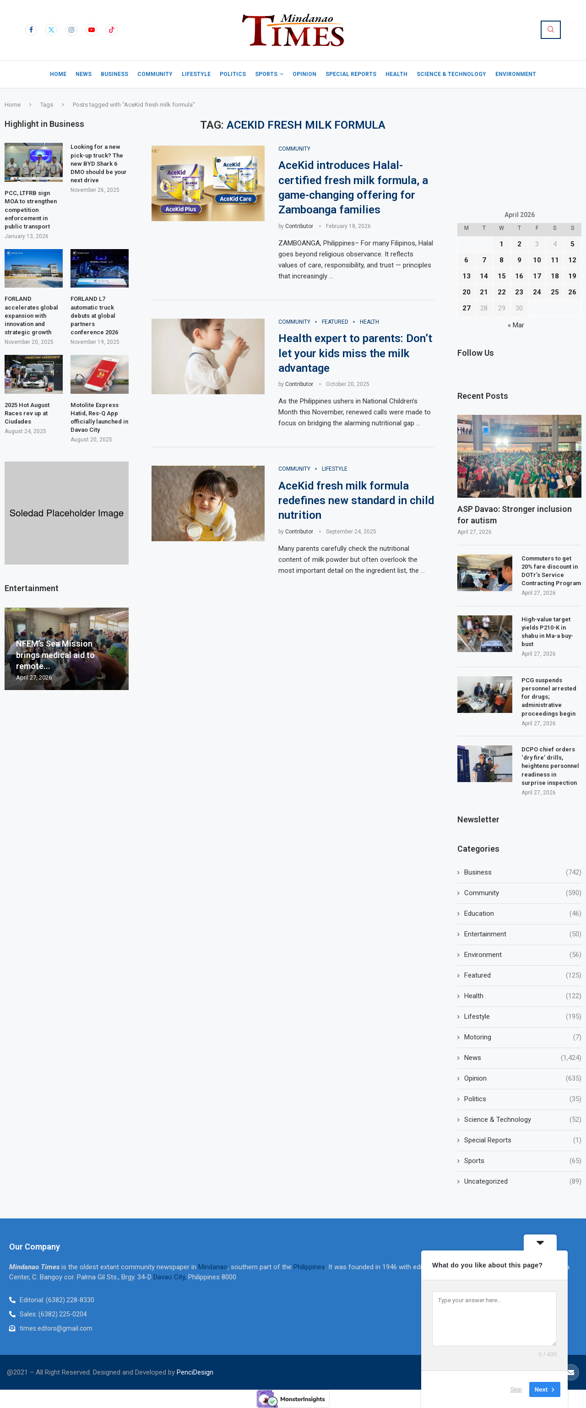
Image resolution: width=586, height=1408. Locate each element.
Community (155, 74)
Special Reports (351, 74)
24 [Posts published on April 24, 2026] (537, 292)
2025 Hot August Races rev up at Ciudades (27, 413)
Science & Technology (451, 74)
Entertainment (522, 934)
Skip (516, 1389)
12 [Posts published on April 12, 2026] (572, 260)
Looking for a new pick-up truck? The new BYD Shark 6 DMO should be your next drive (99, 163)
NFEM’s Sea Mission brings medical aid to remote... (55, 655)
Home (58, 74)
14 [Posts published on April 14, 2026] (484, 276)
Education (522, 914)
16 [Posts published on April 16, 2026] (519, 276)
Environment (515, 74)
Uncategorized (522, 1181)
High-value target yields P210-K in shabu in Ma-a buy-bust (547, 632)
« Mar (516, 325)
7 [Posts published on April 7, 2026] (484, 260)
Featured (522, 975)
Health (396, 74)
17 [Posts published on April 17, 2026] (537, 276)
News (84, 74)
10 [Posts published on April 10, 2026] (537, 260)
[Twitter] (51, 30)
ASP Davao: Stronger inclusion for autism (514, 514)
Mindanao (213, 1267)
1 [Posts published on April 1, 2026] (501, 244)
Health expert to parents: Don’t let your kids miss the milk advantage (355, 353)
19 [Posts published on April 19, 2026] (572, 276)
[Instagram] (71, 30)
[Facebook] (31, 30)
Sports (266, 74)
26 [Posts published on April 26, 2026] (572, 292)
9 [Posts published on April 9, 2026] (519, 260)
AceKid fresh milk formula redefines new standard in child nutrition (356, 500)
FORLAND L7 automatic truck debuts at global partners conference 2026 (94, 315)
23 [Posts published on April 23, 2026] (519, 292)
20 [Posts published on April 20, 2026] (466, 292)
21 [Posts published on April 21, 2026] (484, 292)
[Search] (551, 30)
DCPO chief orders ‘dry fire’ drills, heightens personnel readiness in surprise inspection (550, 766)
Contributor (299, 226)
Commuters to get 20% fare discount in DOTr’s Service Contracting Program (551, 571)
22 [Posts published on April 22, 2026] (502, 292)
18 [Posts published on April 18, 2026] (555, 276)
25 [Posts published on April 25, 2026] (555, 292)
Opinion (304, 74)
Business (114, 74)
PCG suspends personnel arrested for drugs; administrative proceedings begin (549, 697)
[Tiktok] (112, 30)
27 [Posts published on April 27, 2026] (466, 308)
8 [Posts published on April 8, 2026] (501, 260)
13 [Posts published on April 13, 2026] (466, 276)
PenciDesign (195, 1372)
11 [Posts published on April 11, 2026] (555, 260)
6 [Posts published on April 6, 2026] (466, 260)
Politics (233, 74)
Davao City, (170, 1277)
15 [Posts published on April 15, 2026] (502, 276)
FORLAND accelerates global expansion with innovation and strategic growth (31, 315)
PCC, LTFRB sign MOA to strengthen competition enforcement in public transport (31, 210)
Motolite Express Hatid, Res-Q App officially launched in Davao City (99, 418)
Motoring (522, 1037)
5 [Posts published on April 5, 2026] (572, 244)
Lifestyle (196, 74)
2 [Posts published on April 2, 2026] (519, 244)
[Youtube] (92, 30)
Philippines (309, 1267)
